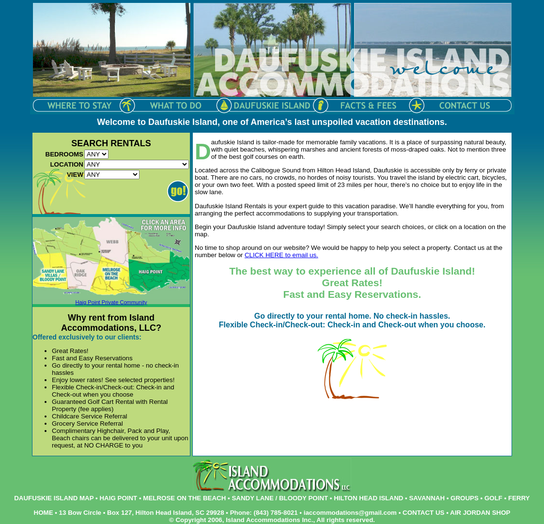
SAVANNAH (427, 498)
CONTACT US (423, 512)
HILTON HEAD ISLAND (368, 498)
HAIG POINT (118, 498)
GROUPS (465, 498)
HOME (43, 512)
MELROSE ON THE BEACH (184, 498)
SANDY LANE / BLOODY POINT (280, 498)
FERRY (519, 498)
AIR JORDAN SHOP (480, 512)
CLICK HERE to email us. (281, 255)
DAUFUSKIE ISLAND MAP (53, 498)
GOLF (493, 498)
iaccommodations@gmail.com (350, 512)
